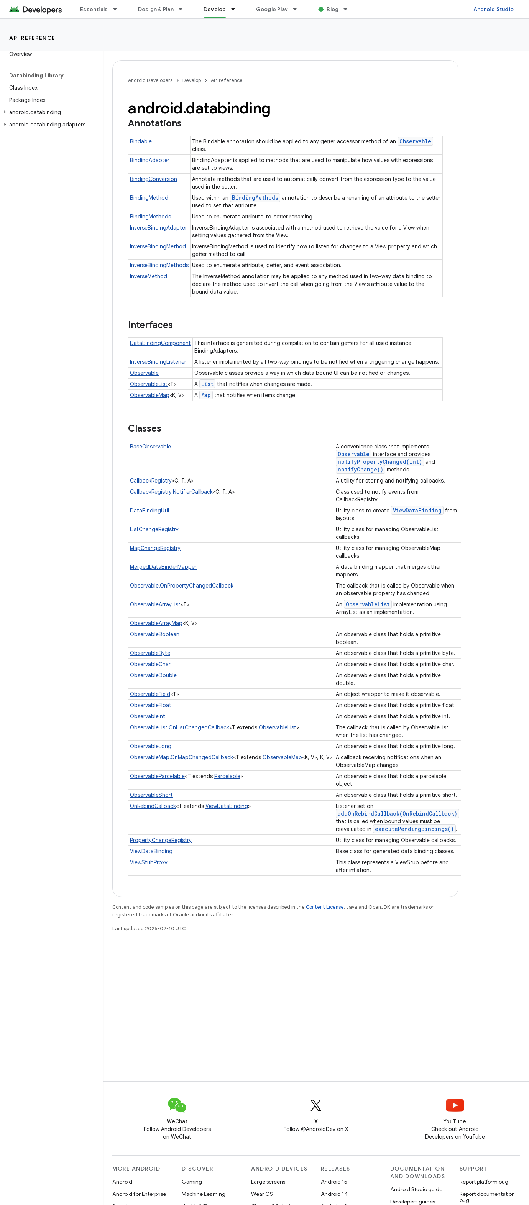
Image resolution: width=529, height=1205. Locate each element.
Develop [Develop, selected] (215, 9)
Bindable (141, 141)
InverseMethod (148, 276)
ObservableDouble (153, 675)
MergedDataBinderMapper (163, 566)
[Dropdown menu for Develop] (236, 9)
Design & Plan (156, 9)
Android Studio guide (416, 1189)
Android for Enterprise (139, 1193)
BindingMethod (149, 197)
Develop (191, 80)
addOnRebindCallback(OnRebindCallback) (397, 813)
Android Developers (150, 80)
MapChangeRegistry (155, 548)
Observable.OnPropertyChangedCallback (181, 585)
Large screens (268, 1181)
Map (206, 395)
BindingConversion (153, 179)
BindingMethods (255, 197)
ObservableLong (150, 746)
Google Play (272, 9)
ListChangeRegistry (154, 529)
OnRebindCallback (153, 806)
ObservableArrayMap (156, 623)
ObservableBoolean (154, 634)
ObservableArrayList (155, 604)
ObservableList (149, 384)
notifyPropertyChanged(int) (380, 461)
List (207, 383)
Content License (325, 907)
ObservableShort (151, 794)
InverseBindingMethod (158, 246)
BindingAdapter (149, 160)
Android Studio (493, 9)
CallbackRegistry (151, 480)
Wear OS (262, 1193)
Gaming (192, 1181)
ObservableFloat (150, 705)
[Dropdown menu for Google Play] (298, 9)
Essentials (94, 9)
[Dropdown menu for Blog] (348, 9)
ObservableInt (147, 716)
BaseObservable (150, 446)
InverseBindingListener (158, 361)
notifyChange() (360, 469)
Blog (332, 9)
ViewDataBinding (417, 510)
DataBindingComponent (160, 343)
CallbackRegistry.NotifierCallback (171, 491)
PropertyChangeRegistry (161, 840)
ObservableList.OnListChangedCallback (179, 727)
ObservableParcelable (157, 776)
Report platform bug (484, 1181)
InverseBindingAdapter (158, 227)
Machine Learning (203, 1193)
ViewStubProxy (149, 862)
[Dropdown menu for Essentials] (118, 9)
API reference (32, 37)
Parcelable (227, 776)
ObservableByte (150, 653)
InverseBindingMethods (159, 265)
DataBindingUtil (149, 510)
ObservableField (150, 694)
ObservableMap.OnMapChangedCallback (181, 757)
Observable (415, 141)
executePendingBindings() (414, 828)
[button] (50, 112)
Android (122, 1181)
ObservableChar (150, 664)
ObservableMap (149, 395)
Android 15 (334, 1181)
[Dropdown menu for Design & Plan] (184, 9)
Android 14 (334, 1193)
